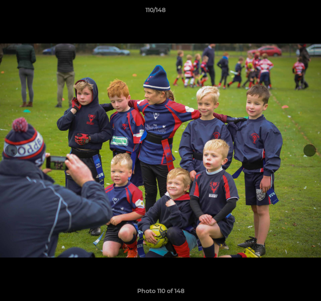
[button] (291, 12)
